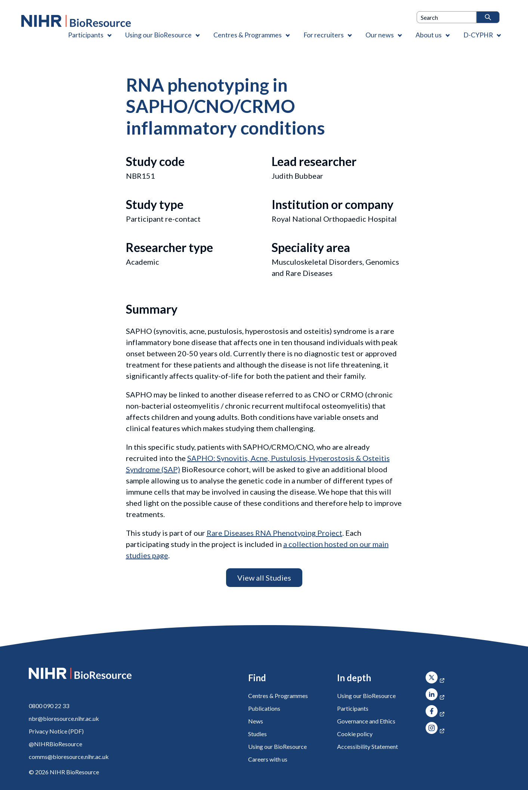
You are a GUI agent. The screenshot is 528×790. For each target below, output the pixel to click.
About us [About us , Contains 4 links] (429, 35)
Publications (264, 708)
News (255, 721)
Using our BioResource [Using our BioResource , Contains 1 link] (158, 35)
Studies (257, 733)
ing (261, 532)
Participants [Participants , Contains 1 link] (86, 35)
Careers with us (267, 759)
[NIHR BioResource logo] (76, 21)
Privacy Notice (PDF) (56, 731)
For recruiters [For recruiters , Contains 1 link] (323, 35)
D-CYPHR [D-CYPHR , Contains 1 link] (478, 35)
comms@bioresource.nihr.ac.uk (69, 756)
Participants (352, 708)
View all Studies (264, 577)
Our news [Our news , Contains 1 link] (379, 35)
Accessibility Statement (367, 746)
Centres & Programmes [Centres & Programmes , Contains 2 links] (247, 35)
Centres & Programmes (278, 695)
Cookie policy (355, 733)
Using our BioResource (277, 746)
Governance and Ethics (366, 721)
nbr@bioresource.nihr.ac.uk (64, 718)
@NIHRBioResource (55, 743)
